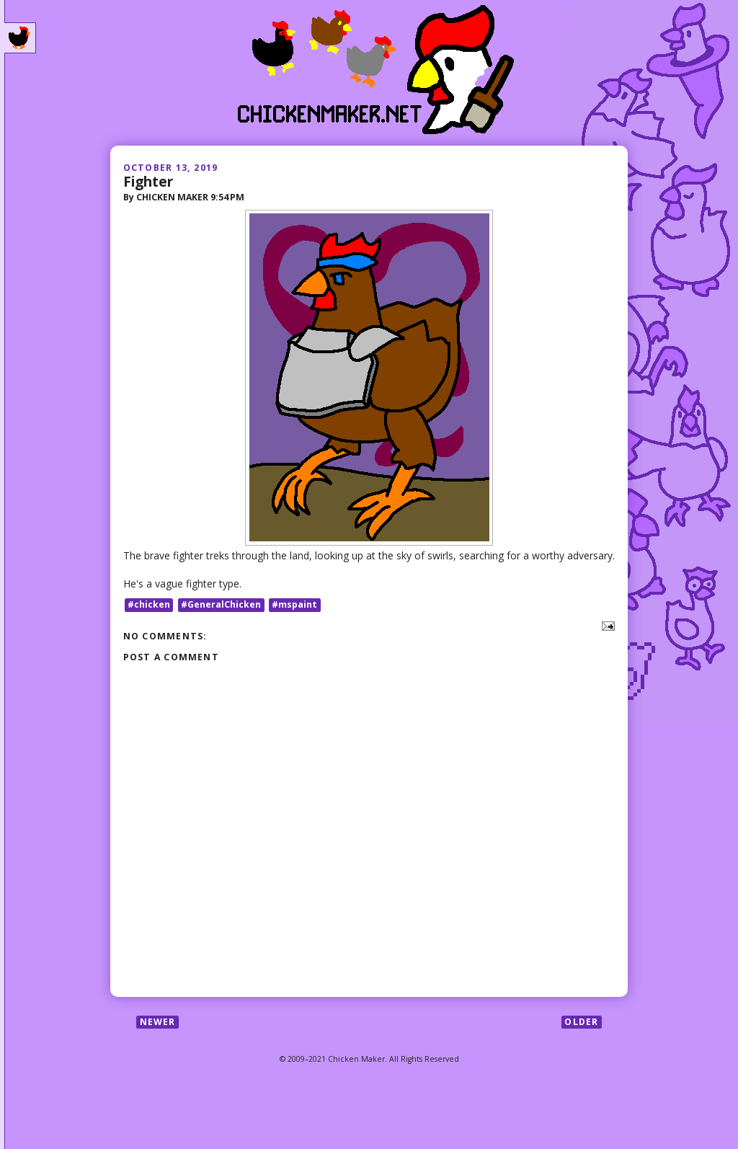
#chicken (149, 604)
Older (581, 1022)
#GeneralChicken (221, 604)
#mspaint (294, 604)
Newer (158, 1022)
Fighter (148, 181)
